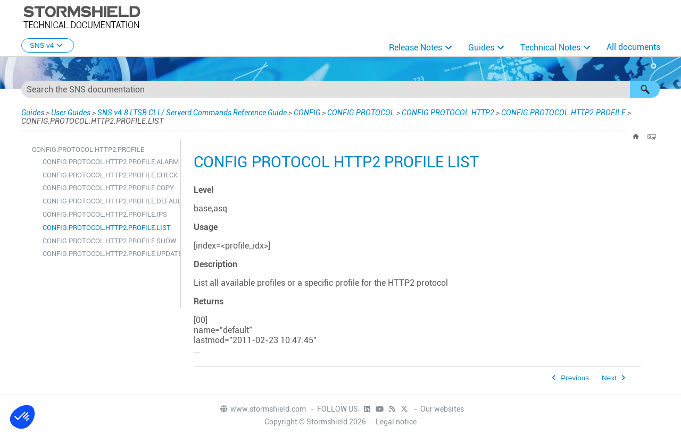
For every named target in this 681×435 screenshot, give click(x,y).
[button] (645, 89)
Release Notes (415, 47)
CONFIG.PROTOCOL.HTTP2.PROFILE (563, 112)
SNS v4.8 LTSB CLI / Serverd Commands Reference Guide (192, 112)
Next (609, 378)
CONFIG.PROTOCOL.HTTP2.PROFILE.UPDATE (109, 254)
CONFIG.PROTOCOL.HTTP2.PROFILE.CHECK (109, 175)
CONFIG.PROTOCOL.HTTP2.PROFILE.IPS (105, 214)
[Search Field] (340, 89)
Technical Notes (550, 47)
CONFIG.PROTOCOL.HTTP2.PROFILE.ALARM (109, 162)
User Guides (70, 112)
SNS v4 (47, 45)
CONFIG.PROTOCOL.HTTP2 (448, 112)
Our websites (442, 409)
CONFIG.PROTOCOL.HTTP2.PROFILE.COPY (108, 188)
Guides (481, 47)
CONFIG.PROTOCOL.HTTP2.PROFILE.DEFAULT (109, 201)
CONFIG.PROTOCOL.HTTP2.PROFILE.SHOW (109, 241)
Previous (575, 378)
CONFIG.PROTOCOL (361, 112)
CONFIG (307, 112)
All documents (633, 47)
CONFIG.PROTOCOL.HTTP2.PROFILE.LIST (107, 228)
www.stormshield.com (263, 409)
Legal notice (396, 421)
